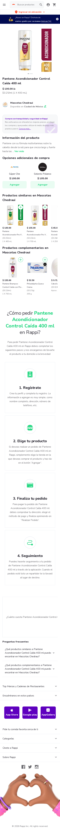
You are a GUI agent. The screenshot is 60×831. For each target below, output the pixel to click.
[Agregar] (20, 207)
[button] (30, 11)
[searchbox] (27, 4)
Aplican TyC (46, 21)
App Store (12, 712)
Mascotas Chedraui (21, 103)
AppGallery (48, 712)
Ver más (19, 151)
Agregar (15, 184)
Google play (30, 712)
